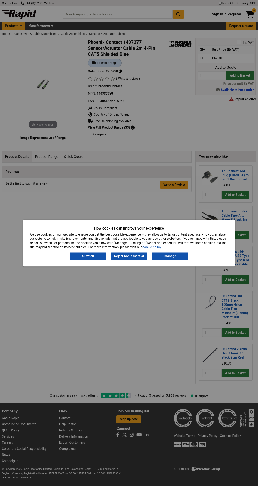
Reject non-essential (129, 256)
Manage (170, 256)
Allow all (88, 256)
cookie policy (151, 247)
